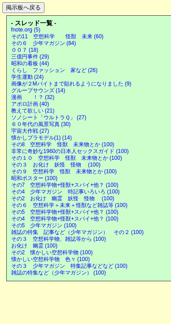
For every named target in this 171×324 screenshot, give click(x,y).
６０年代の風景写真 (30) (41, 124)
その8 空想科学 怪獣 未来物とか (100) (62, 144)
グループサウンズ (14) (38, 90)
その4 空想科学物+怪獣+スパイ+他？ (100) (64, 219)
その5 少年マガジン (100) (44, 225)
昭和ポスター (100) (34, 178)
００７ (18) (25, 50)
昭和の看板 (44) (30, 63)
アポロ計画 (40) (30, 104)
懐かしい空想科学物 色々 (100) (50, 259)
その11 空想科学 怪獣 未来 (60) (57, 36)
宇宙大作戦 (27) (30, 131)
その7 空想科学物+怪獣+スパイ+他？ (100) (64, 185)
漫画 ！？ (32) (33, 97)
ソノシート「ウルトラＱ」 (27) (49, 117)
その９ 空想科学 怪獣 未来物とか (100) (64, 171)
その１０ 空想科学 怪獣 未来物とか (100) (66, 158)
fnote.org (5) (25, 30)
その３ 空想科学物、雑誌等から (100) (58, 239)
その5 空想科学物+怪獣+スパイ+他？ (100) (64, 212)
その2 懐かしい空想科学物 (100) (52, 252)
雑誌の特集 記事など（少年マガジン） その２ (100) (77, 232)
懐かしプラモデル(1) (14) (41, 138)
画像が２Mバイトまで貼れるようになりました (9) (71, 84)
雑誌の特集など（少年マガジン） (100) (58, 273)
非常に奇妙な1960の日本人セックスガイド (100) (70, 151)
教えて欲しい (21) (33, 111)
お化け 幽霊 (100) (34, 246)
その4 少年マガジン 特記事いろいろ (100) (65, 192)
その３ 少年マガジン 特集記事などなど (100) (69, 266)
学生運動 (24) (27, 77)
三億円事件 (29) (30, 57)
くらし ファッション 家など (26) (54, 70)
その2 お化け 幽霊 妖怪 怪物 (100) (62, 198)
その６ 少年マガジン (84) (43, 43)
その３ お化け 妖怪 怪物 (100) (56, 165)
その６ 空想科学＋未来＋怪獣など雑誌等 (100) (69, 205)
